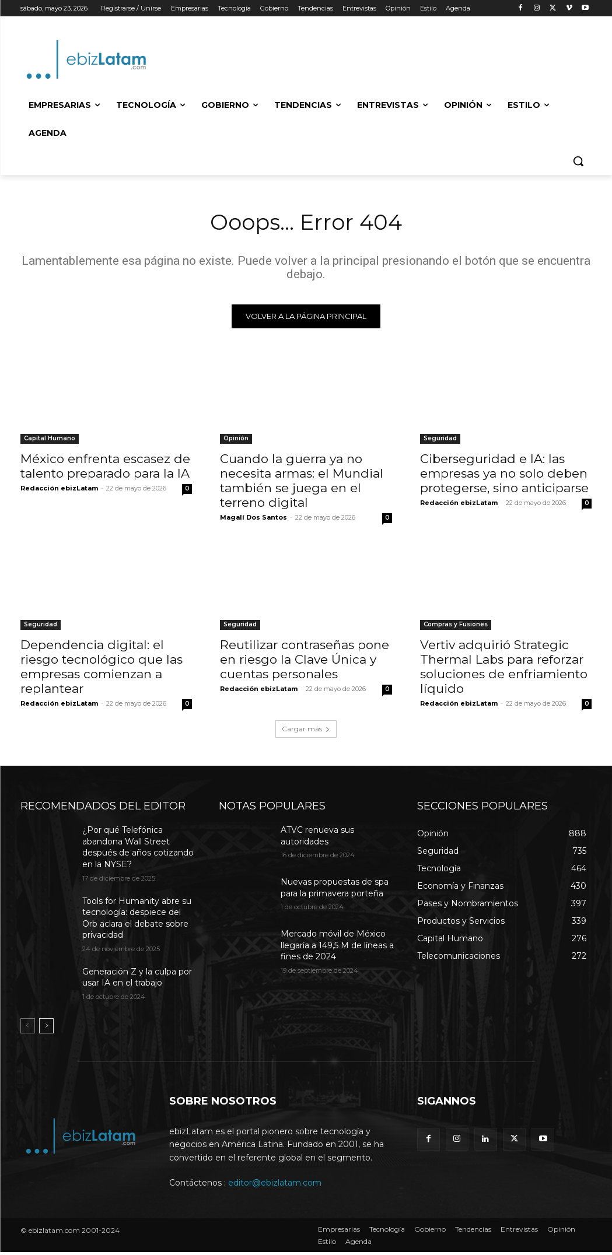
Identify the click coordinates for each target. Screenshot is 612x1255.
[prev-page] (27, 1028)
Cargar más (306, 731)
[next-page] (46, 1028)
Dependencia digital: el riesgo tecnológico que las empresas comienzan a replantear (101, 669)
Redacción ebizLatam (59, 490)
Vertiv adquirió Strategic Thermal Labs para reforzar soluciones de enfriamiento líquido (503, 669)
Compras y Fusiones (456, 626)
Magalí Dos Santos (253, 519)
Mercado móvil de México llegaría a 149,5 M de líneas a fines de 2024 (337, 948)
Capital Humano (49, 440)
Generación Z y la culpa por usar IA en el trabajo (137, 980)
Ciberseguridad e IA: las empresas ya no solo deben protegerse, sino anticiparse (504, 475)
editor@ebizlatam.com (274, 1185)
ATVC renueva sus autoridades (317, 839)
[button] (578, 161)
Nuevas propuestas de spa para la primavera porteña (335, 890)
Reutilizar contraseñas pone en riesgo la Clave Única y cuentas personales (304, 661)
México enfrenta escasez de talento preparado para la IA (105, 467)
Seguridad (440, 440)
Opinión (236, 440)
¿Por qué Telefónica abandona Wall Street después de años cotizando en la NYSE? (138, 850)
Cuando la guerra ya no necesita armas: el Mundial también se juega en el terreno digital (301, 482)
